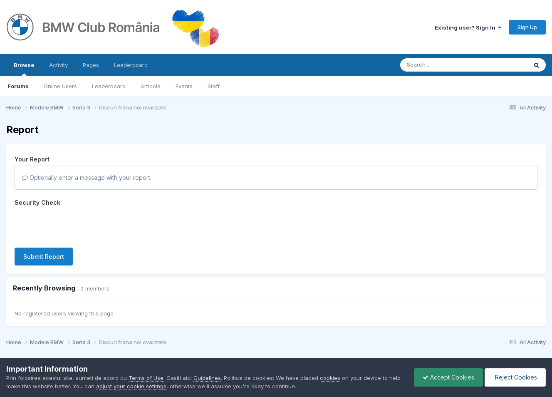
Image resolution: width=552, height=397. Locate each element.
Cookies (298, 333)
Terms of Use (146, 378)
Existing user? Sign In (468, 27)
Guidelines (207, 378)
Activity (58, 65)
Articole (151, 86)
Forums (18, 86)
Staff (214, 86)
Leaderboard (109, 86)
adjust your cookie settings (131, 386)
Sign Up (527, 27)
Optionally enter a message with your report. (86, 177)
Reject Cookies (515, 377)
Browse (24, 69)
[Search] (441, 65)
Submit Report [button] (43, 224)
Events (184, 86)
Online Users (60, 86)
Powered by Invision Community (276, 351)
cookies (330, 378)
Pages (91, 65)
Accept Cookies (448, 377)
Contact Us (265, 333)
